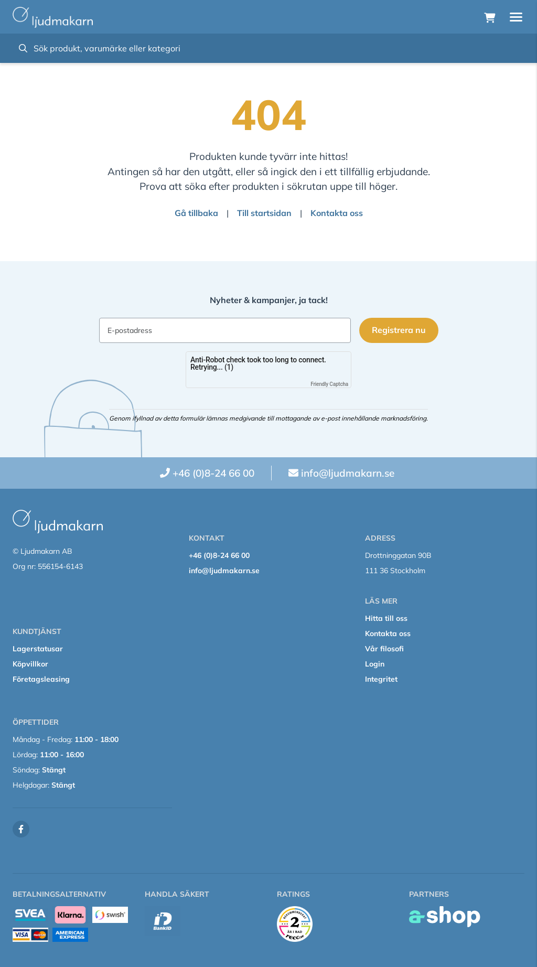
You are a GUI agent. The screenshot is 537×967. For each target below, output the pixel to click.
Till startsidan (264, 213)
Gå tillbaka (196, 213)
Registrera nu (399, 330)
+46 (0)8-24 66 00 (213, 473)
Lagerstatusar (38, 648)
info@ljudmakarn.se (347, 473)
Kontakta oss (336, 213)
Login (374, 664)
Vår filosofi (384, 648)
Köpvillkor (30, 664)
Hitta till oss (386, 618)
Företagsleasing (41, 679)
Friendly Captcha (329, 384)
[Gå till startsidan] (53, 17)
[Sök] (268, 48)
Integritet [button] (381, 679)
